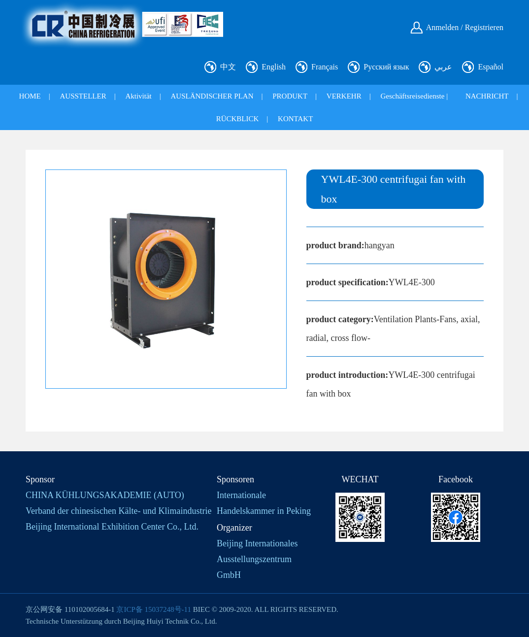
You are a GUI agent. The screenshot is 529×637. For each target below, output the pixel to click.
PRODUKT (289, 96)
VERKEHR (344, 96)
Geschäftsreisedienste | (414, 96)
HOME (30, 96)
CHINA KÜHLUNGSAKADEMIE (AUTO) (105, 495)
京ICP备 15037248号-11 (153, 609)
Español (490, 67)
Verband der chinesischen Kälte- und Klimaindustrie (118, 511)
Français (324, 67)
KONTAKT (295, 119)
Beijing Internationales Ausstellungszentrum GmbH (257, 559)
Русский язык (386, 67)
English (274, 67)
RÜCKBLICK (237, 119)
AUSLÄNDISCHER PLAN (212, 96)
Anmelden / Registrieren (464, 27)
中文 (228, 67)
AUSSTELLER (83, 96)
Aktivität (138, 96)
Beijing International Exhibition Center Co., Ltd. (112, 527)
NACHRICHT (487, 96)
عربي (443, 67)
